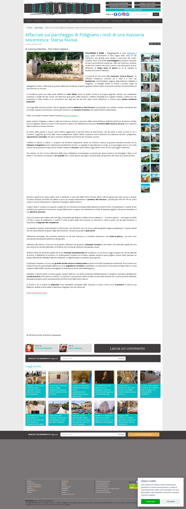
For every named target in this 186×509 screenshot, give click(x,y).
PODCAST (137, 21)
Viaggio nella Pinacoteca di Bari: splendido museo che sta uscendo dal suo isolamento (126, 419)
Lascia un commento (127, 348)
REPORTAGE (60, 21)
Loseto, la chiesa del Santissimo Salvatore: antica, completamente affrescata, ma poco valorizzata (81, 390)
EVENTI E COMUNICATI (34, 487)
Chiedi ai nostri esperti (103, 481)
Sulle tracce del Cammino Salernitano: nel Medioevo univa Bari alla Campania (58, 418)
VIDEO (127, 21)
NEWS (29, 492)
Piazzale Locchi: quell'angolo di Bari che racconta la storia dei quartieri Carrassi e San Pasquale (81, 419)
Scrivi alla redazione (102, 483)
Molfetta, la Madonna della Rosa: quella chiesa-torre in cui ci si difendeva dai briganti (104, 418)
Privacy (64, 492)
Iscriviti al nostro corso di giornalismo (108, 488)
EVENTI (97, 21)
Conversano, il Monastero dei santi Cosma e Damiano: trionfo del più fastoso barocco (127, 389)
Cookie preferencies (68, 494)
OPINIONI (79, 21)
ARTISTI (89, 21)
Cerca (156, 14)
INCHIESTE (38, 21)
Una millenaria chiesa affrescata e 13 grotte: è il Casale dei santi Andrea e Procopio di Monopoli (35, 419)
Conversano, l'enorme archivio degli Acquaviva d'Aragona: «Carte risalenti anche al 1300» (58, 389)
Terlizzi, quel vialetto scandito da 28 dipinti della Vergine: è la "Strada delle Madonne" (149, 389)
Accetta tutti (150, 501)
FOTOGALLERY (117, 21)
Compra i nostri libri (102, 490)
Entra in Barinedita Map (103, 492)
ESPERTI (105, 21)
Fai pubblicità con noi (102, 485)
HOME (29, 21)
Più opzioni (171, 501)
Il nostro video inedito (143, 434)
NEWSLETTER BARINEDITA (43, 358)
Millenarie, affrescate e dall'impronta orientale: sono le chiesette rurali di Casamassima (35, 389)
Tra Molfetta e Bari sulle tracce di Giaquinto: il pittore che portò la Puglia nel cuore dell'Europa (104, 389)
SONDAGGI (65, 488)
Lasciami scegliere (148, 495)
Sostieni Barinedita (102, 487)
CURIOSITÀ (49, 21)
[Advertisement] (82, 176)
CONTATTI (147, 21)
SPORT (70, 21)
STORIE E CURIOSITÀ (33, 485)
